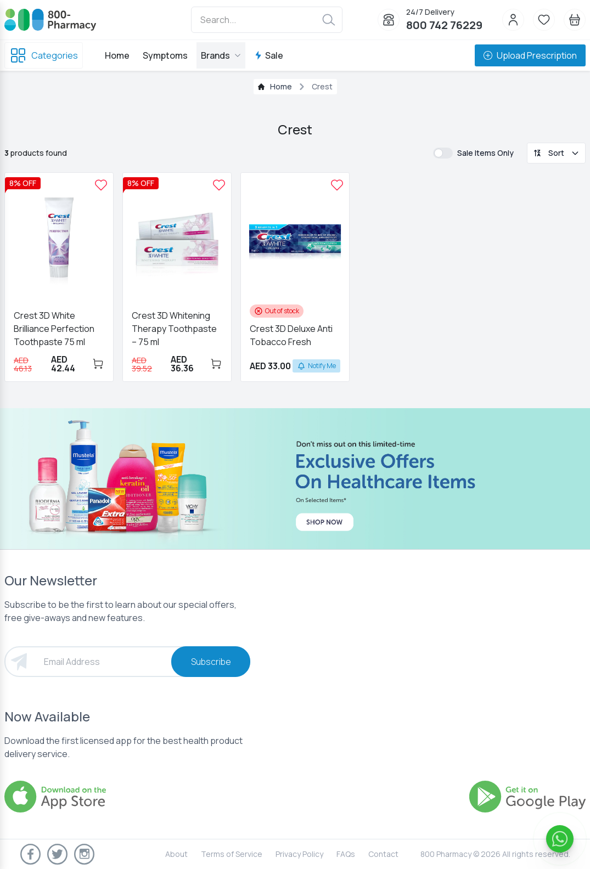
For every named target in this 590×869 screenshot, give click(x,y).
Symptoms (165, 55)
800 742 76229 (444, 25)
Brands (221, 55)
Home (117, 55)
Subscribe (211, 662)
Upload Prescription (530, 55)
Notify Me (316, 365)
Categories (43, 55)
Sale (268, 55)
